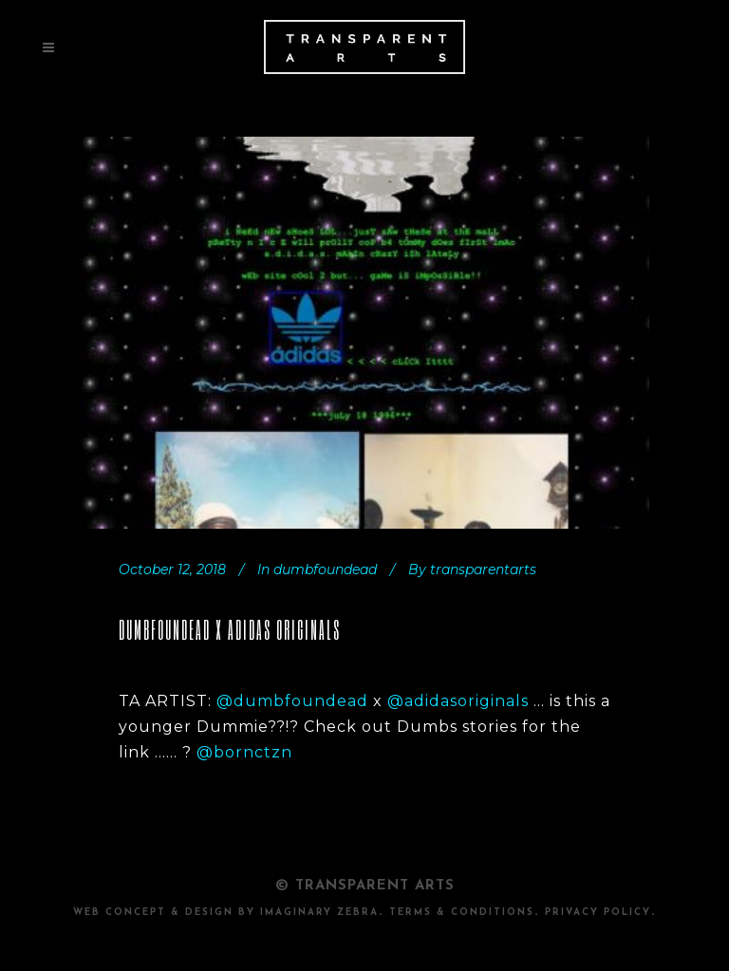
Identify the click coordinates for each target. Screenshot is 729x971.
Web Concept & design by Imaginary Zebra (226, 912)
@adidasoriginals (458, 701)
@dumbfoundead (294, 701)
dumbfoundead (325, 569)
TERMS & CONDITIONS (461, 912)
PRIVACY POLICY (598, 912)
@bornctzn (244, 752)
